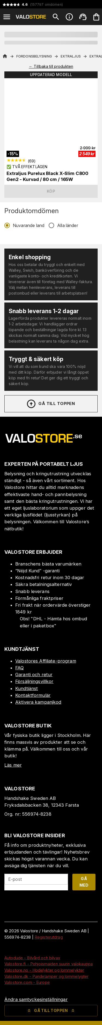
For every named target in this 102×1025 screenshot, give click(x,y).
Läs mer (13, 765)
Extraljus (71, 56)
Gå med (84, 882)
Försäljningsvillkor (34, 681)
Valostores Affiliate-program (45, 661)
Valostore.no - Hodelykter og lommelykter (44, 970)
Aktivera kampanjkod (38, 702)
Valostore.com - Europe (27, 982)
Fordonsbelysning (34, 56)
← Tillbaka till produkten (51, 66)
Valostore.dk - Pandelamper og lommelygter (46, 976)
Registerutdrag (49, 937)
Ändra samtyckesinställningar (36, 999)
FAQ (19, 667)
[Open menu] (7, 17)
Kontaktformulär (33, 695)
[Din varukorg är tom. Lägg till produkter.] (96, 17)
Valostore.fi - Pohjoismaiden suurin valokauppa (48, 963)
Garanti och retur (33, 674)
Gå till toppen (50, 404)
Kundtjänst (26, 688)
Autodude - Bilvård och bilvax (32, 957)
